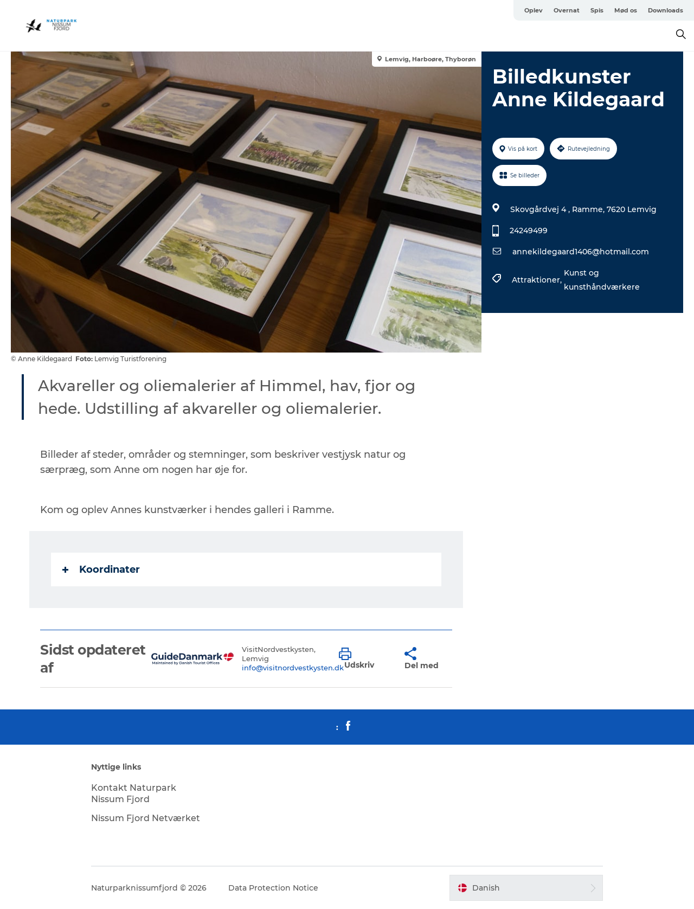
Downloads (665, 10)
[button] (363, 659)
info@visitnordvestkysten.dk (293, 667)
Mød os (625, 10)
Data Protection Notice (273, 888)
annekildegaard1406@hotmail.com (580, 252)
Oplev (533, 10)
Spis (596, 10)
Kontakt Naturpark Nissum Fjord (133, 793)
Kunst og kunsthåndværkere (602, 280)
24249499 (529, 230)
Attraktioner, (538, 280)
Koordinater (101, 569)
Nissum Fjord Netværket (145, 818)
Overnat (567, 10)
